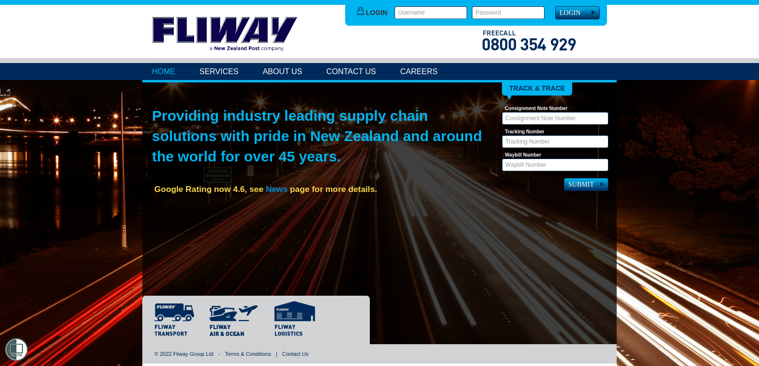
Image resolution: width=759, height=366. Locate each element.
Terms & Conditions (248, 354)
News (277, 189)
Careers (419, 71)
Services (219, 71)
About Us (283, 71)
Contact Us (351, 71)
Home (163, 71)
